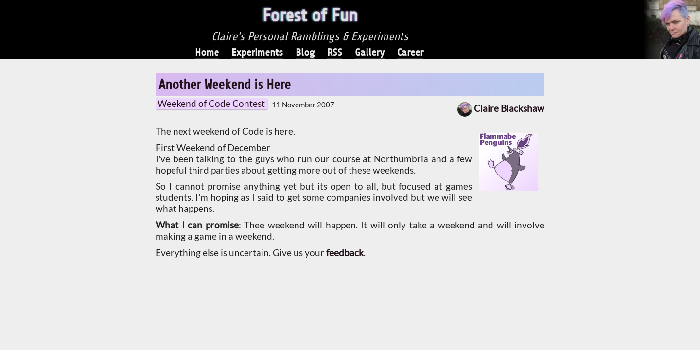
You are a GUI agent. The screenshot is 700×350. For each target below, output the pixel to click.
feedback (345, 252)
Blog (305, 52)
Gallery (370, 52)
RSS (334, 52)
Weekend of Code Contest (211, 103)
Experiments (257, 52)
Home (207, 52)
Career (410, 52)
